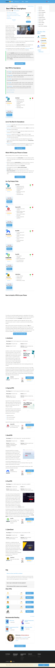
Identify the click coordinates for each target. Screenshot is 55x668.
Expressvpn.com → (44, 41)
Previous (22, 355)
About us (39, 655)
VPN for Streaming (42, 12)
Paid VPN (40, 8)
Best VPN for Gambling (43, 26)
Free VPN (40, 7)
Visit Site (28, 21)
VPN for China (41, 14)
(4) (32, 521)
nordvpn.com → (43, 46)
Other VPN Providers (10, 92)
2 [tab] (29, 360)
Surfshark (8, 16)
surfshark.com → (44, 37)
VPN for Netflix (41, 22)
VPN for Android (41, 10)
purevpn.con (9, 270)
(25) (32, 472)
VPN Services (17, 1)
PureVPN (9, 82)
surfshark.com (9, 116)
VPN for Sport (41, 15)
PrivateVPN (9, 143)
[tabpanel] (20, 237)
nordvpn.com (9, 250)
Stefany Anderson (15, 10)
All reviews (32, 616)
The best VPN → (20, 148)
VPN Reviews (40, 52)
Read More (9, 104)
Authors (16, 640)
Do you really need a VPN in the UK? (14, 628)
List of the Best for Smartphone (12, 14)
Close (44, 665)
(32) (32, 427)
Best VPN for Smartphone (11, 12)
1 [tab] (19, 292)
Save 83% (28, 20)
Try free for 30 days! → (20, 63)
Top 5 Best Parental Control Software (28, 621)
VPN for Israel (12, 620)
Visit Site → (9, 114)
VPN (9, 1)
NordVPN (9, 79)
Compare (39, 50)
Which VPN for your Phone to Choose (13, 15)
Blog (22, 1)
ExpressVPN (9, 18)
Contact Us (39, 656)
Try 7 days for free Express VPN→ (20, 333)
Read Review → (29, 381)
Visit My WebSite (24, 637)
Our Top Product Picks (11, 89)
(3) (32, 560)
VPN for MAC (41, 20)
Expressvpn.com (9, 227)
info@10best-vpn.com (32, 655)
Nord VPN (8, 124)
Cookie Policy (35, 665)
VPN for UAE (41, 24)
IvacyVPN (8, 138)
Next (35, 355)
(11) (32, 379)
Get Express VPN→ (19, 176)
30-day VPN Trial (42, 17)
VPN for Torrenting (42, 19)
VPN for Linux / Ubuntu (29, 627)
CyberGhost (10, 86)
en (47, 1)
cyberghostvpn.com (9, 289)
